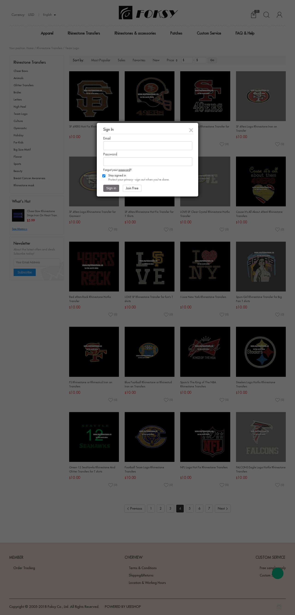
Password (110, 154)
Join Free (132, 188)
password (124, 170)
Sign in (111, 188)
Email (107, 138)
